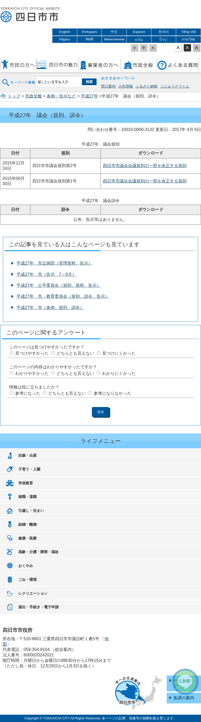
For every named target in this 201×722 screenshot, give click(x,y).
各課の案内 (183, 698)
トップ (14, 96)
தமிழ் (139, 39)
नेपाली (89, 39)
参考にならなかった (112, 393)
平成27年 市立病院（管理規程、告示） (54, 263)
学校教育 (25, 483)
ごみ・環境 (27, 579)
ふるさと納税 (147, 86)
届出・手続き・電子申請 (38, 607)
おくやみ (25, 566)
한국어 (164, 32)
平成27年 (89, 96)
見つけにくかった (119, 353)
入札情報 (125, 86)
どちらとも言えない (75, 353)
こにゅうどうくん (174, 86)
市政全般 (33, 96)
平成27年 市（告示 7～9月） (46, 274)
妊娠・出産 (27, 455)
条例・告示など (61, 96)
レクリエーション (33, 593)
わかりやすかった (32, 373)
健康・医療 (27, 538)
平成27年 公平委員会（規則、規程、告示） (58, 285)
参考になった (27, 393)
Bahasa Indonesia (114, 39)
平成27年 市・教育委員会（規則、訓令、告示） (62, 296)
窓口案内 (108, 86)
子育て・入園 (29, 469)
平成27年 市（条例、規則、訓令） (50, 307)
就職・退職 (27, 497)
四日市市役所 (30, 15)
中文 (114, 32)
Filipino (64, 39)
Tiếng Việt (188, 32)
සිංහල (163, 39)
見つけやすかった (32, 353)
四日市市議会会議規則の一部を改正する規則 (145, 165)
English (64, 32)
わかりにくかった (119, 373)
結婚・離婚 (27, 524)
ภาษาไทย (188, 39)
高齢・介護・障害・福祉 (38, 552)
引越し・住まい (31, 510)
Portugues (89, 32)
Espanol (139, 32)
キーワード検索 (19, 79)
